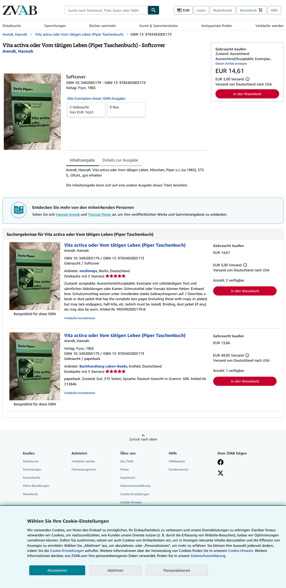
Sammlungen (55, 25)
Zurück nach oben (143, 439)
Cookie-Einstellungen (67, 550)
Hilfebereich (177, 461)
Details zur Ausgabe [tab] (120, 160)
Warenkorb (30, 494)
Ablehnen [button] (115, 570)
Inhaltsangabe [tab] (82, 160)
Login (201, 10)
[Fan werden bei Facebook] (220, 462)
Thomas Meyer (99, 214)
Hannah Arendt (68, 214)
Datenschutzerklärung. (208, 555)
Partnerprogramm (84, 469)
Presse (124, 469)
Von (86, 109)
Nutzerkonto (222, 10)
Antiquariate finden (216, 25)
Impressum (127, 477)
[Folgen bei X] (220, 473)
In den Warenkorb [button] (247, 94)
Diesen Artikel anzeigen (231, 63)
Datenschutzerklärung (135, 486)
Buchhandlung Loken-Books (103, 366)
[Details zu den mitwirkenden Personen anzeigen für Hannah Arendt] (18, 51)
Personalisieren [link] (177, 570)
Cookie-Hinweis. (241, 550)
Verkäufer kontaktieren (79, 318)
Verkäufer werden (269, 25)
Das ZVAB (126, 461)
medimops (88, 271)
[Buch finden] (153, 10)
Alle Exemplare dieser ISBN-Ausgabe (96, 98)
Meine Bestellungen (36, 486)
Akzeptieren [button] (57, 570)
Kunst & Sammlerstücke (159, 25)
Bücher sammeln (102, 25)
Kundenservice (178, 469)
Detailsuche (12, 25)
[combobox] (106, 10)
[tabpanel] (136, 177)
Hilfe (274, 10)
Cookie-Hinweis (130, 502)
